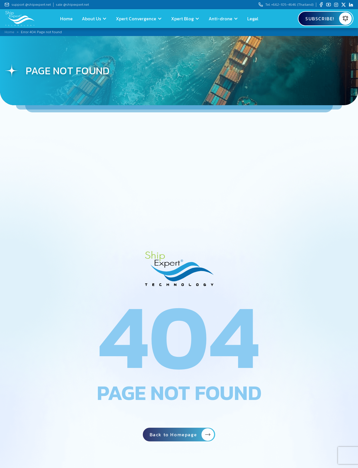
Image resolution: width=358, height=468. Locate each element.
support (31, 4)
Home (66, 18)
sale (72, 4)
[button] (94, 18)
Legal (252, 18)
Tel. (289, 4)
